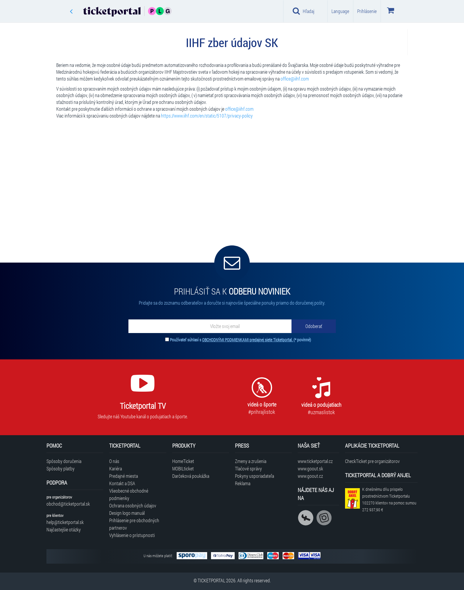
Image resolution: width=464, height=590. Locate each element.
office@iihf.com (295, 78)
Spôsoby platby (60, 468)
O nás (114, 461)
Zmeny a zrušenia (250, 461)
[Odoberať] (313, 326)
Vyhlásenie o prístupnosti (132, 535)
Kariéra (115, 468)
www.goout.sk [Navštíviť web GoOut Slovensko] (310, 468)
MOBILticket (183, 468)
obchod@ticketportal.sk (68, 504)
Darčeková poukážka (190, 476)
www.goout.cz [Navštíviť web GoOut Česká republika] (310, 476)
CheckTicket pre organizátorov (372, 461)
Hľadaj (303, 11)
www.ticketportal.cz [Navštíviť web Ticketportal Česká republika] (315, 461)
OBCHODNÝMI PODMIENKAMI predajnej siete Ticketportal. (248, 340)
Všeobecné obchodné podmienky (128, 494)
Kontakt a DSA (122, 483)
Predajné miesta (123, 476)
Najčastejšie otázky (63, 529)
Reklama (242, 483)
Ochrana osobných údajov (132, 505)
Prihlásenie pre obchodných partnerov (134, 524)
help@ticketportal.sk (65, 522)
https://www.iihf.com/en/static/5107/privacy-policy (207, 115)
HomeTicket (183, 461)
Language (340, 11)
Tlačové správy (248, 468)
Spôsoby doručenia (63, 461)
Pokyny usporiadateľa (254, 476)
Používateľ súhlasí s (240, 340)
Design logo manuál (127, 513)
